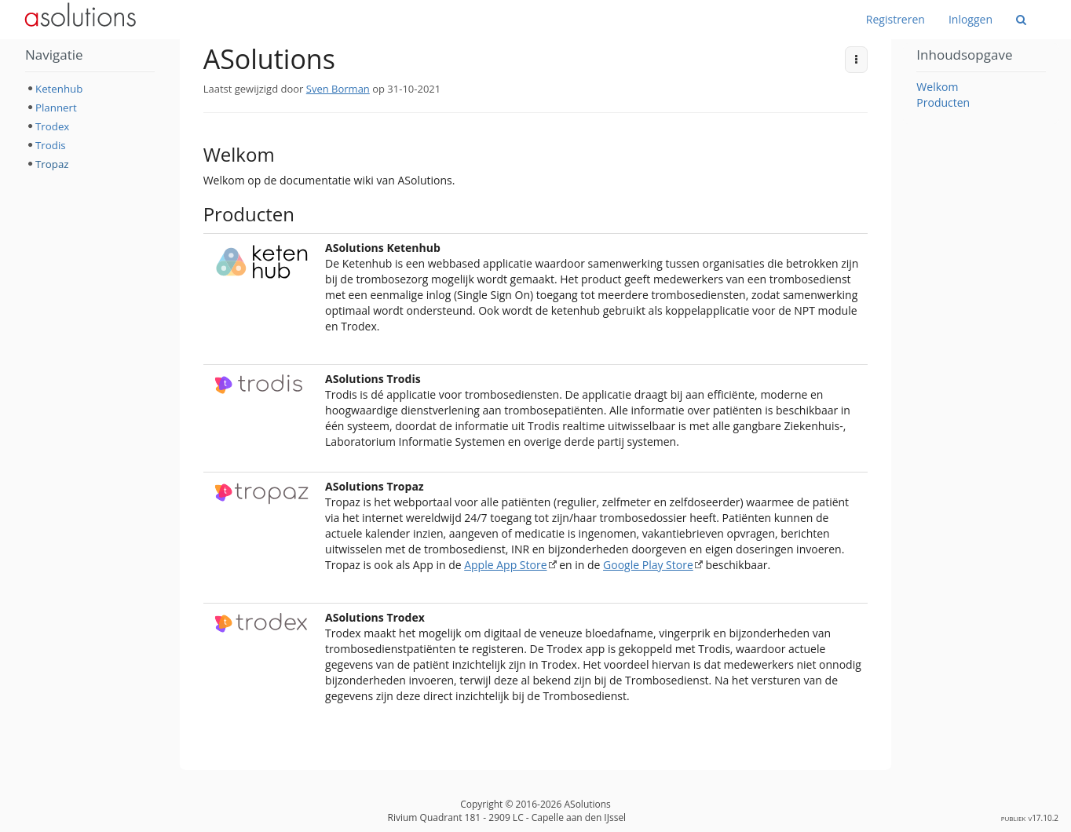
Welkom (937, 86)
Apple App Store (505, 564)
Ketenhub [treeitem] (58, 89)
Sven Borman (338, 89)
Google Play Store (648, 564)
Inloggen (970, 19)
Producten (943, 102)
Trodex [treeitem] (52, 126)
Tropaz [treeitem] (52, 164)
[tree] (90, 126)
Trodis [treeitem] (50, 145)
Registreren (895, 19)
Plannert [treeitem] (56, 107)
